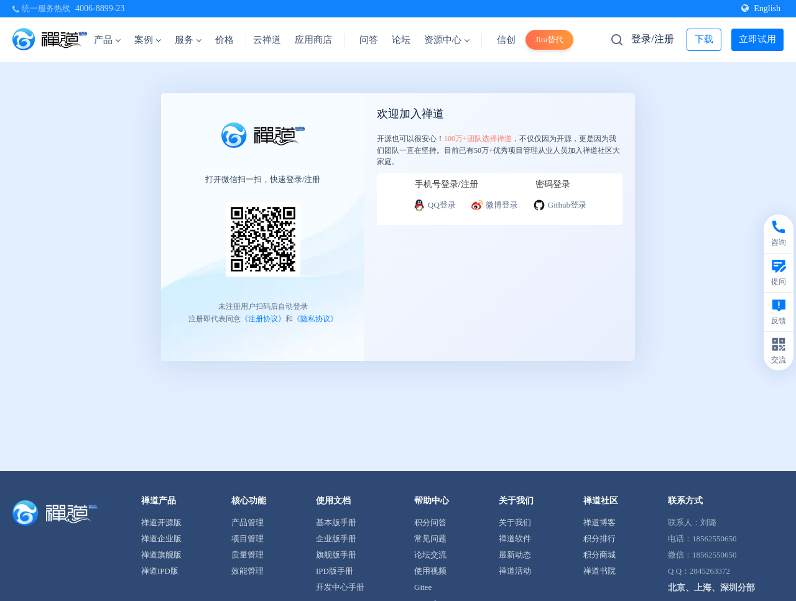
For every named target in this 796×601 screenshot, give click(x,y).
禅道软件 (515, 538)
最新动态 (515, 554)
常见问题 (430, 538)
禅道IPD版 (159, 571)
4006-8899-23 (99, 8)
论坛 (401, 40)
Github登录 (559, 205)
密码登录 (552, 184)
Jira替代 (549, 39)
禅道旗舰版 (161, 554)
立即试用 (757, 39)
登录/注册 (652, 39)
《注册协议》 (263, 318)
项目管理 (247, 538)
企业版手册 (336, 538)
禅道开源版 (161, 522)
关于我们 (515, 522)
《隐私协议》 (315, 318)
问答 (368, 40)
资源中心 (447, 40)
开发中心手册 (340, 587)
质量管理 (247, 554)
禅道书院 (599, 571)
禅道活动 (515, 571)
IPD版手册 (334, 571)
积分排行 (599, 538)
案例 (147, 40)
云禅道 (267, 40)
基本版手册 (336, 522)
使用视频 (430, 571)
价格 (224, 40)
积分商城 (599, 554)
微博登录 (494, 205)
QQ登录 (434, 205)
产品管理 (247, 522)
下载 (704, 39)
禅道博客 (599, 522)
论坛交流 (430, 554)
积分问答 (430, 522)
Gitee (423, 587)
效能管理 (247, 571)
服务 (188, 40)
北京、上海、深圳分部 (711, 587)
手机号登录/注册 (446, 184)
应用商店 (313, 40)
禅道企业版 (161, 538)
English (760, 8)
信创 (506, 40)
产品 (107, 40)
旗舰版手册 (336, 554)
